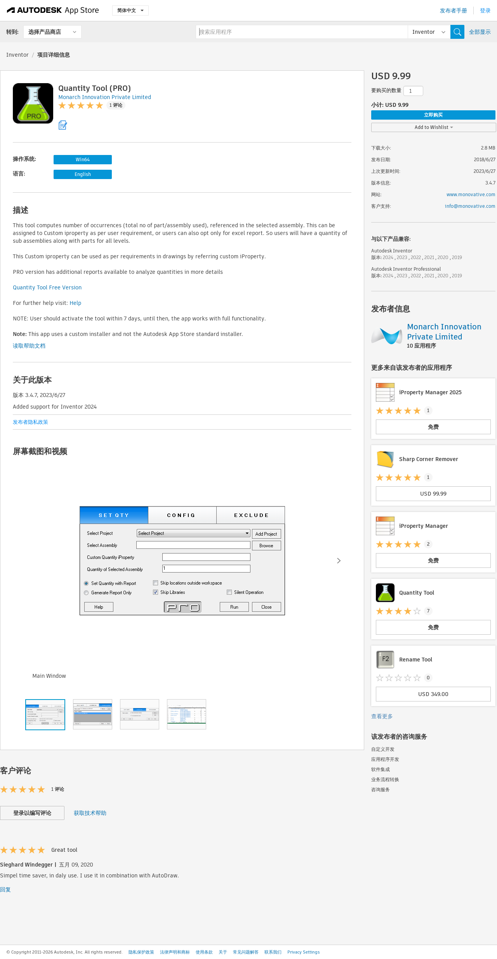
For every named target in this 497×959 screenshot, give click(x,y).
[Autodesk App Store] (53, 10)
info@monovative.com (470, 206)
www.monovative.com (471, 194)
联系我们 (273, 952)
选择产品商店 (44, 32)
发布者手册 (453, 10)
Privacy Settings (303, 952)
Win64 (83, 159)
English (83, 174)
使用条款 (204, 952)
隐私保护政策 (141, 952)
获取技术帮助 (90, 813)
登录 (485, 10)
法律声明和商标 (175, 952)
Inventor (17, 55)
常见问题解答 (246, 952)
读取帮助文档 (29, 346)
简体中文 (130, 10)
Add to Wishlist (434, 127)
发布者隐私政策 (30, 422)
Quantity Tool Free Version (47, 287)
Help (75, 303)
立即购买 (433, 114)
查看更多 (382, 716)
